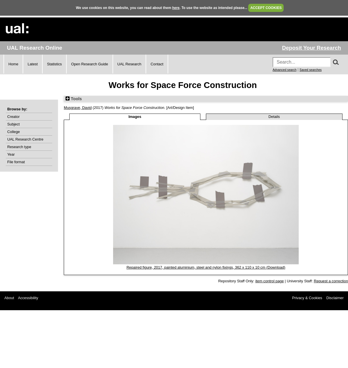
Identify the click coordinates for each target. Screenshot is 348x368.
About (9, 298)
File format (16, 162)
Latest (33, 64)
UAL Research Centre (25, 139)
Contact (157, 64)
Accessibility (28, 298)
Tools (74, 98)
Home (13, 64)
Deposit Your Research (311, 48)
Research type (19, 147)
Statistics (54, 64)
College (13, 132)
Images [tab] (134, 116)
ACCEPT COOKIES (266, 8)
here (176, 8)
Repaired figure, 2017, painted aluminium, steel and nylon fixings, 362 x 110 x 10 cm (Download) (205, 267)
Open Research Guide (89, 64)
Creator (13, 116)
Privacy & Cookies (307, 298)
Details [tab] (274, 116)
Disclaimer (335, 298)
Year (11, 154)
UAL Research (129, 64)
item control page (269, 281)
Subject (13, 124)
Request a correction (331, 281)
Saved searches (311, 69)
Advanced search (284, 69)
